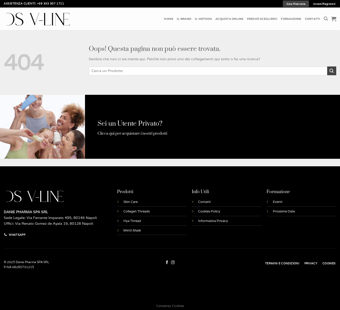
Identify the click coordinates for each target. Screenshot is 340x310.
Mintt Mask (132, 230)
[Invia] (331, 70)
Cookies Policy (209, 211)
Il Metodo (203, 19)
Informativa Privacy (213, 221)
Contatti (312, 19)
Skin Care (130, 202)
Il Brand (184, 19)
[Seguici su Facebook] (167, 263)
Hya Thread (132, 221)
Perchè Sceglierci (262, 19)
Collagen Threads (136, 211)
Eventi (277, 202)
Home (168, 19)
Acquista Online (229, 19)
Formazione (291, 19)
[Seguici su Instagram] (173, 263)
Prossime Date (284, 211)
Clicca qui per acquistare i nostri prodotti (132, 133)
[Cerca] (326, 19)
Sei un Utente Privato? (130, 124)
